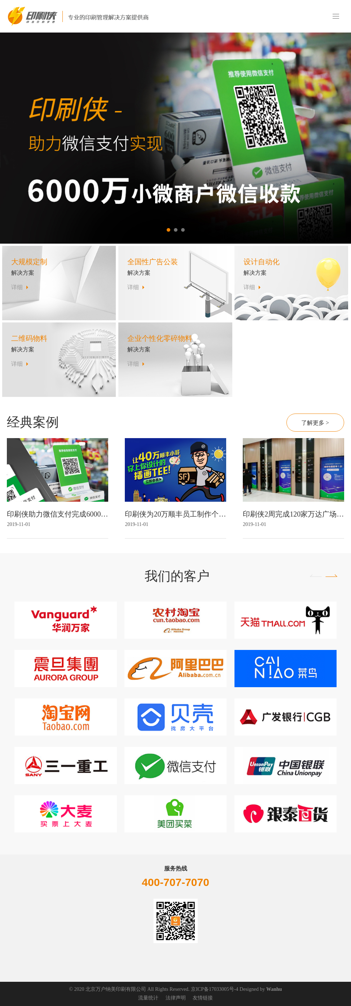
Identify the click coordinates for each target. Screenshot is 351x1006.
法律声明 (176, 998)
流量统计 (148, 998)
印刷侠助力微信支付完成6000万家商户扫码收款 (57, 514)
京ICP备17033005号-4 (214, 989)
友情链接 (203, 998)
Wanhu (274, 989)
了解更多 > (315, 423)
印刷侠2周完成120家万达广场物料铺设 (293, 514)
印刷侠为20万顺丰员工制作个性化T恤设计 (175, 514)
